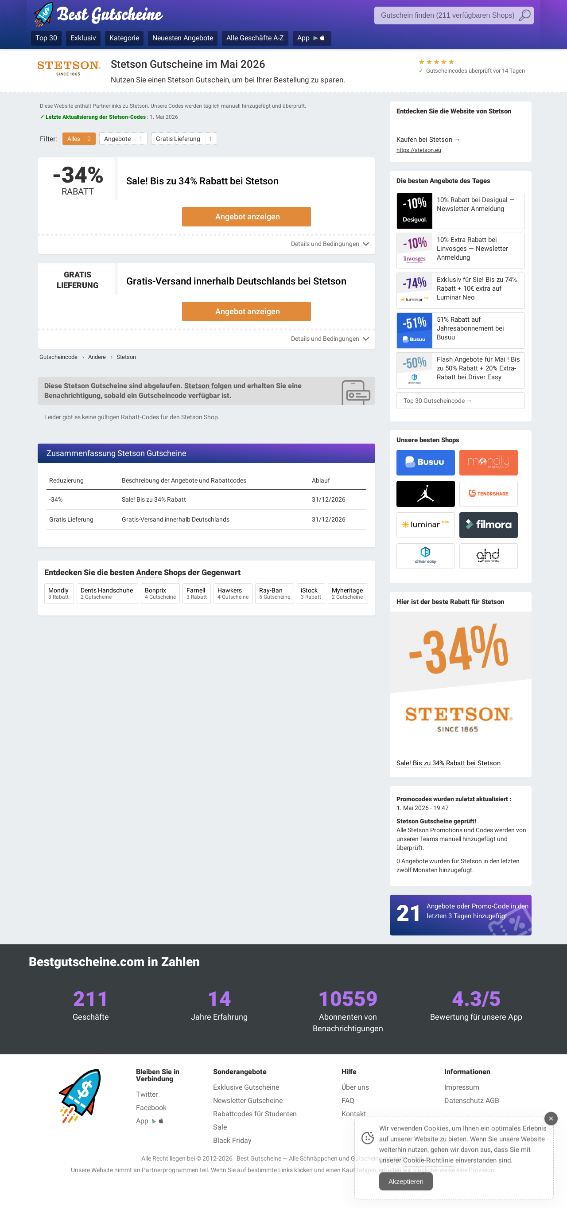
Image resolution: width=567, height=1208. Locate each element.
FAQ (348, 1100)
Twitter (147, 1094)
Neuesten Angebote (182, 38)
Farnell (196, 594)
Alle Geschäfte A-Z (255, 38)
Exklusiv (83, 38)
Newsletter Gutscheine (248, 1100)
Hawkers (233, 594)
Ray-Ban (274, 594)
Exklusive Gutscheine (246, 1087)
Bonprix (160, 594)
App (303, 38)
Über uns (355, 1087)
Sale (220, 1127)
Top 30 (46, 38)
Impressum (461, 1087)
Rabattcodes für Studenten (255, 1114)
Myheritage (348, 594)
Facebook (151, 1107)
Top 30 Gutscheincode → (438, 400)
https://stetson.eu (418, 150)
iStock (311, 594)
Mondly (59, 594)
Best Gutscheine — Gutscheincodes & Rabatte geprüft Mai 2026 (103, 16)
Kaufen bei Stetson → (428, 140)
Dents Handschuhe (107, 594)
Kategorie (124, 38)
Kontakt (354, 1114)
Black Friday (232, 1140)
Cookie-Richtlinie (428, 1168)
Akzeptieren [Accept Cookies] (405, 1189)
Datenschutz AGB (471, 1100)
